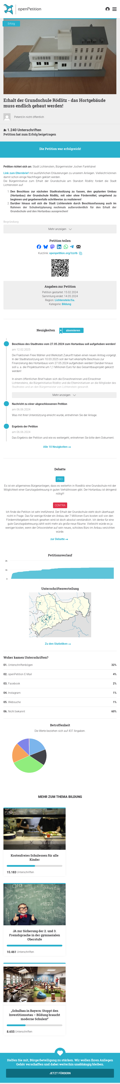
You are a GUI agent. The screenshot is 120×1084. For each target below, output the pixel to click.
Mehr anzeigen (60, 229)
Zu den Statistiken (56, 643)
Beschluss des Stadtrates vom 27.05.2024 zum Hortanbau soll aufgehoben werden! (64, 344)
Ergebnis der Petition (25, 426)
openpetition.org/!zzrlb (65, 253)
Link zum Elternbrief (16, 173)
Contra (60, 505)
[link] (114, 9)
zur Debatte (57, 539)
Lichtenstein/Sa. (65, 300)
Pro (60, 479)
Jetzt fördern (60, 1073)
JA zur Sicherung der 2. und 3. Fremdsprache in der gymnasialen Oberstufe (34, 935)
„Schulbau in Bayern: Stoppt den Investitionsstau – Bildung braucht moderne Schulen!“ (34, 1015)
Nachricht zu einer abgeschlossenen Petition (39, 404)
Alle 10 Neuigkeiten (55, 446)
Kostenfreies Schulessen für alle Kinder (35, 857)
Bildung (66, 304)
